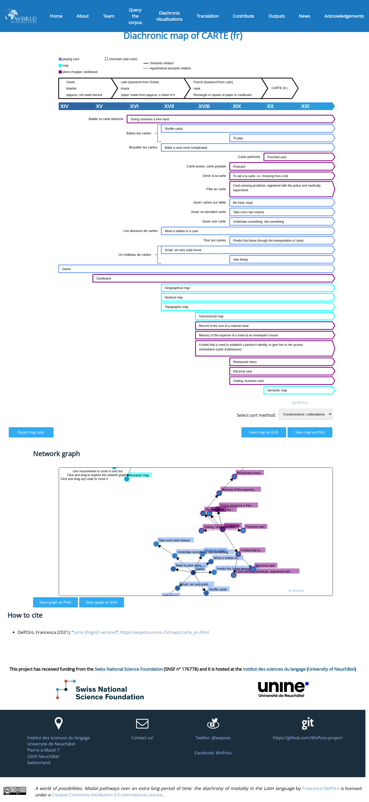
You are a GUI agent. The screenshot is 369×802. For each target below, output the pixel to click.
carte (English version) (95, 632)
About (83, 16)
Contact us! (142, 737)
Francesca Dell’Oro (321, 788)
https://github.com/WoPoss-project (307, 737)
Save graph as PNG (55, 602)
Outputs (277, 16)
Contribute (243, 16)
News (304, 16)
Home (56, 16)
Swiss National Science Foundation (129, 669)
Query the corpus (135, 16)
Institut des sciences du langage (274, 669)
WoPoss (224, 753)
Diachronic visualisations (169, 16)
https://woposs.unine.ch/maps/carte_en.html (164, 632)
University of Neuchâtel (331, 669)
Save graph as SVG (101, 602)
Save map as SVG (264, 432)
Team (108, 16)
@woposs (221, 737)
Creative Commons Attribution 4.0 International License (107, 795)
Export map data (31, 432)
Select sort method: (256, 415)
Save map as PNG (310, 432)
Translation (208, 16)
